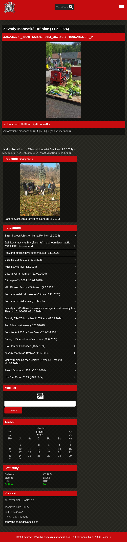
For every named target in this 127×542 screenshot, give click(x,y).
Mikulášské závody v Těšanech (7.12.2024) (29, 287)
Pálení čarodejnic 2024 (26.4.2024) (25, 370)
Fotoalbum (18, 149)
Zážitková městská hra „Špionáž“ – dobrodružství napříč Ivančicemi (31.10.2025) (37, 244)
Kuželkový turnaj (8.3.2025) (20, 266)
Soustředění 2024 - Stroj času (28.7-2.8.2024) (31, 332)
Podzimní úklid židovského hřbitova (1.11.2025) (32, 252)
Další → (25, 124)
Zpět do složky (41, 124)
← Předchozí (11, 124)
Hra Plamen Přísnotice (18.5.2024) (24, 346)
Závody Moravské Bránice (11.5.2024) (50, 149)
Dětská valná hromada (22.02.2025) (25, 273)
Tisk (68, 537)
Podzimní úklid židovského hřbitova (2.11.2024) (32, 294)
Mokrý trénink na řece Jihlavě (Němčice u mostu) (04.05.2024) (33, 362)
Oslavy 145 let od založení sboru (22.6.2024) (30, 339)
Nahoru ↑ (106, 537)
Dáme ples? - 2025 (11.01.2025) (23, 280)
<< (10, 431)
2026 (40, 435)
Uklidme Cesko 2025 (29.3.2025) (23, 259)
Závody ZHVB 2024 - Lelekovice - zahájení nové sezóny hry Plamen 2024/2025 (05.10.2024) (39, 310)
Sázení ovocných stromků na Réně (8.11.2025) (32, 218)
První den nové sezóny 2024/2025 (24, 325)
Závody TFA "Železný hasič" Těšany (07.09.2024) (33, 318)
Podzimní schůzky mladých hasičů (24, 301)
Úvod (5, 149)
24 (20, 455)
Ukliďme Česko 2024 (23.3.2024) (23, 377)
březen (40, 431)
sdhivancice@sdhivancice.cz (21, 521)
